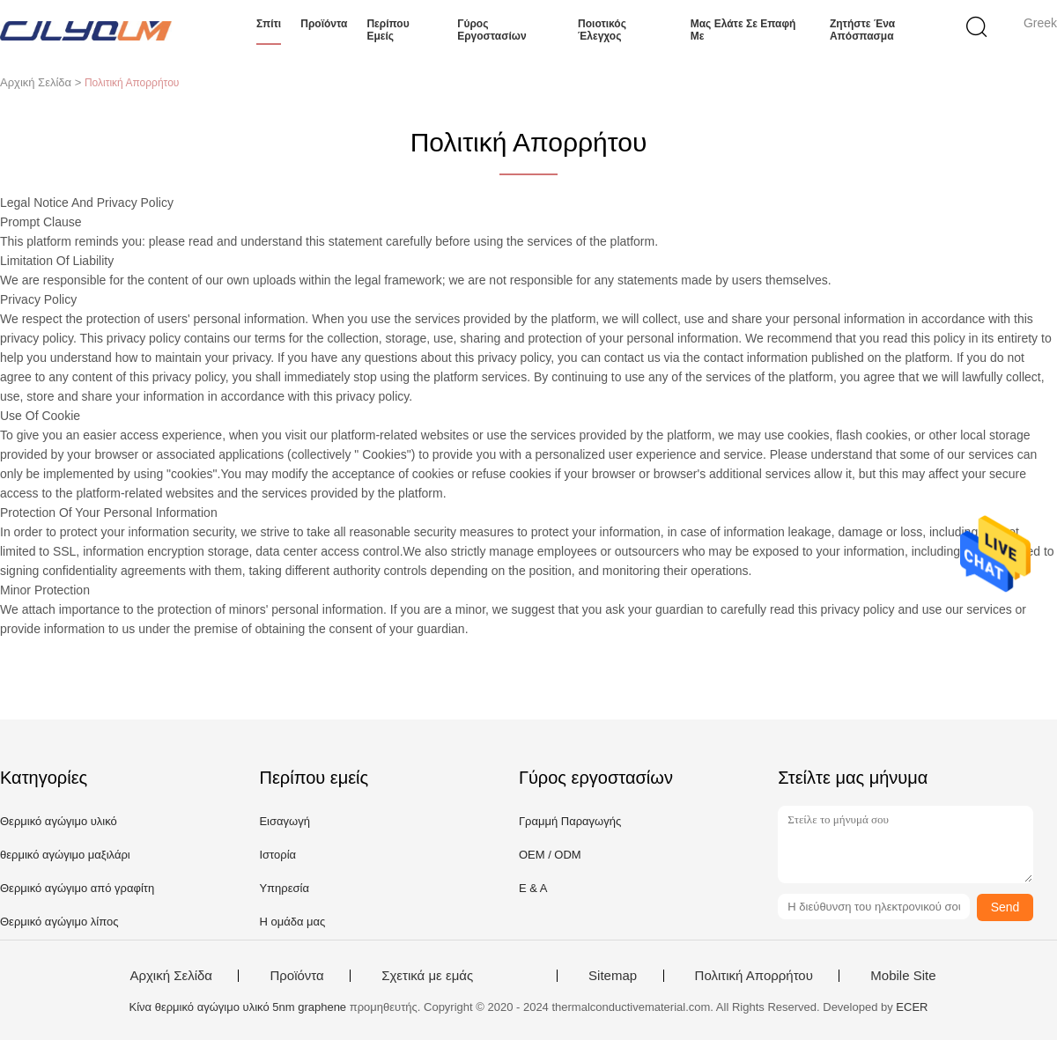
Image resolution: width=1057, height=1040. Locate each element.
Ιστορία (277, 854)
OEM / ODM (550, 854)
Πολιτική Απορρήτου (754, 976)
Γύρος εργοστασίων (491, 30)
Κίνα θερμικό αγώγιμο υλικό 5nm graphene (238, 1007)
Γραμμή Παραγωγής (570, 821)
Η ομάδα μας (292, 921)
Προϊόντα (323, 24)
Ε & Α (533, 888)
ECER (912, 1007)
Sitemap (612, 976)
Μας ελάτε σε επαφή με (743, 30)
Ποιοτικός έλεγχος (602, 30)
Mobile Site (902, 976)
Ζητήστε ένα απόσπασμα (862, 30)
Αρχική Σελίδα (170, 976)
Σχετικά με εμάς (427, 976)
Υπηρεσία (284, 888)
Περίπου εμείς (387, 30)
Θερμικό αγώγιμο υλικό (58, 821)
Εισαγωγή (284, 821)
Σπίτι (268, 24)
